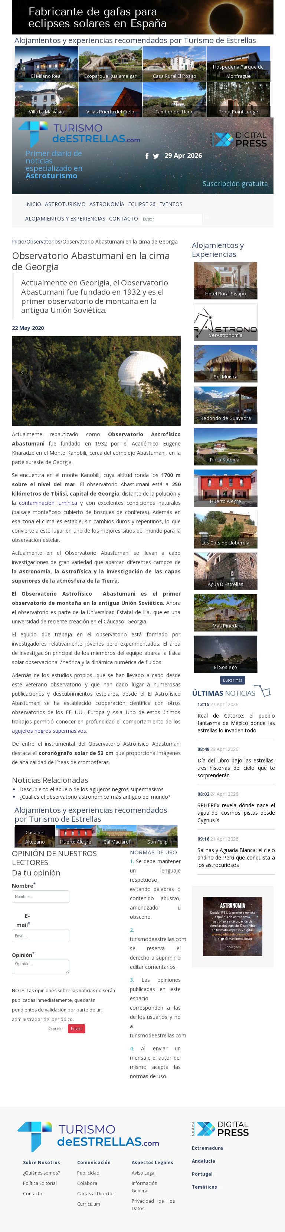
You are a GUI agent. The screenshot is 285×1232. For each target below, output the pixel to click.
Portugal (204, 1174)
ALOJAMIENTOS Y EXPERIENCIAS (65, 218)
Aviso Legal (143, 1173)
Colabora (87, 1183)
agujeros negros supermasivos (49, 730)
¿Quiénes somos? (41, 1173)
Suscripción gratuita (235, 183)
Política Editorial (40, 1183)
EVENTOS (171, 204)
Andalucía (205, 1161)
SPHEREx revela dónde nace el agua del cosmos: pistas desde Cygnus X (236, 813)
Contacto (32, 1193)
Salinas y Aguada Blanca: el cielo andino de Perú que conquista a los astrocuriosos (236, 857)
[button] (24, 373)
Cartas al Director (95, 1193)
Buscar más (232, 680)
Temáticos (206, 1187)
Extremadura (209, 1148)
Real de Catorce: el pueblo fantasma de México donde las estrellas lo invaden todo (236, 723)
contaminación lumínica (48, 502)
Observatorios (43, 241)
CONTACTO (123, 218)
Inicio (33, 204)
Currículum (88, 1204)
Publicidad (88, 1173)
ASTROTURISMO (65, 204)
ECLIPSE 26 (141, 204)
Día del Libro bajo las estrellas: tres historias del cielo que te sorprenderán (236, 768)
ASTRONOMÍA (106, 204)
